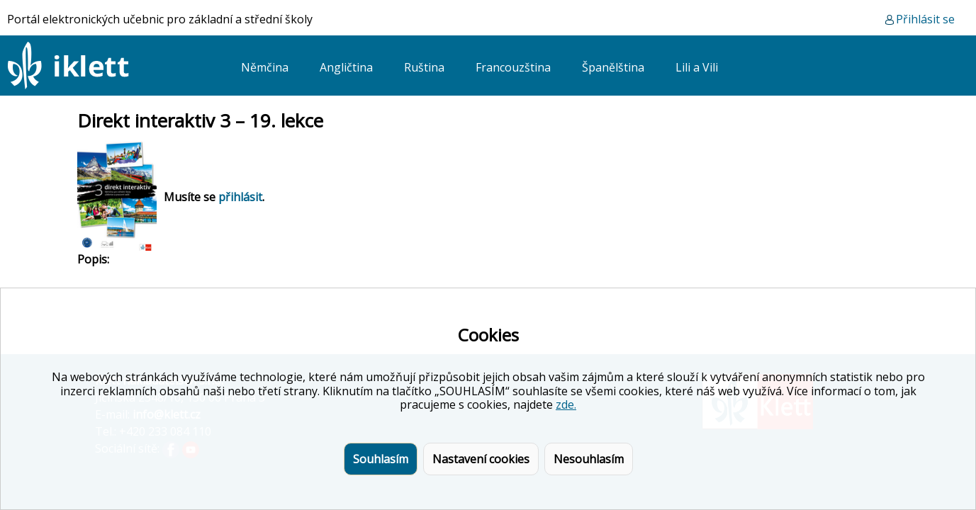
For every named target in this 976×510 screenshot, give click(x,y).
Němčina (264, 67)
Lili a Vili (696, 67)
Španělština (613, 67)
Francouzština (513, 67)
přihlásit (240, 197)
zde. (566, 404)
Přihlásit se (925, 19)
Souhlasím (380, 459)
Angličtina (346, 67)
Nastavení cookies (480, 459)
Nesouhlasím (589, 459)
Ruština (424, 67)
